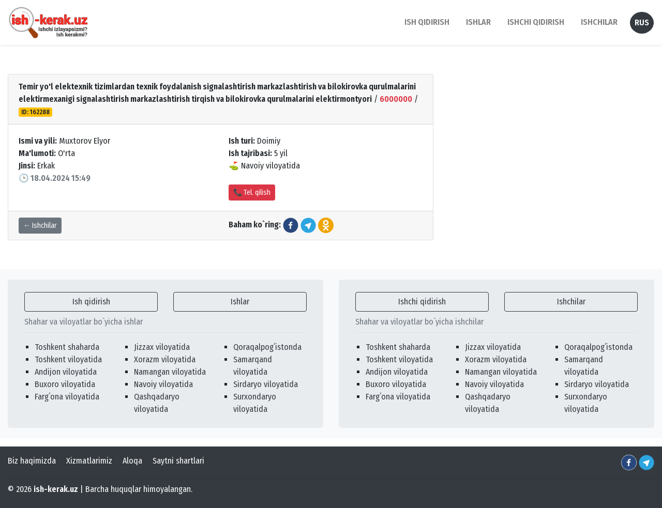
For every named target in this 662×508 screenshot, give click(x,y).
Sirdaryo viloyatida (265, 384)
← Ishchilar (40, 225)
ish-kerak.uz (56, 489)
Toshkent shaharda (67, 347)
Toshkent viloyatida (68, 359)
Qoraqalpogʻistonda (267, 347)
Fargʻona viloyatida (67, 397)
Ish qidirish (91, 301)
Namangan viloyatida (170, 372)
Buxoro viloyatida (65, 384)
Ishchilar (571, 301)
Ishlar (240, 301)
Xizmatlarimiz (89, 461)
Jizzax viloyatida (162, 347)
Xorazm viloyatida (164, 359)
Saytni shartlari (178, 461)
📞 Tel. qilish (251, 192)
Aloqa (132, 461)
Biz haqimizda (32, 461)
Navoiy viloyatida (163, 384)
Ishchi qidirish (535, 22)
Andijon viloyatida (66, 372)
